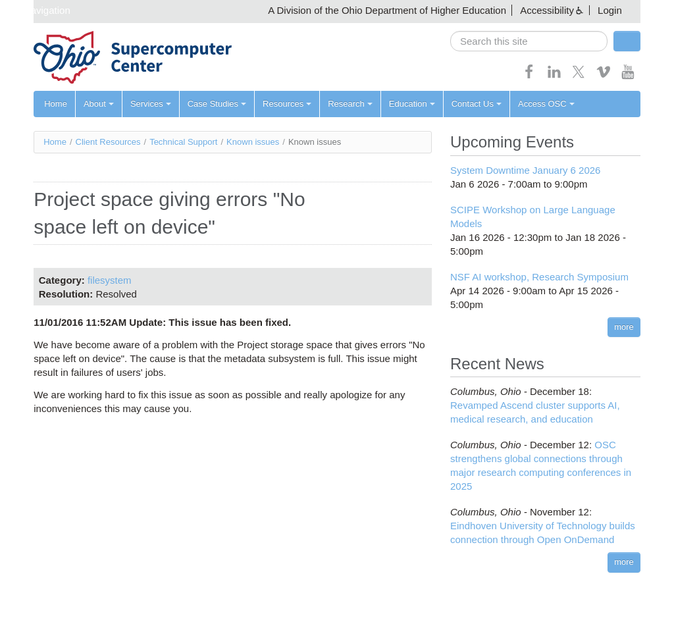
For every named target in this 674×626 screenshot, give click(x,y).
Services (150, 104)
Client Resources (108, 142)
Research (350, 104)
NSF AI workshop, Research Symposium (539, 276)
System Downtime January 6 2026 (525, 170)
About (99, 104)
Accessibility (547, 10)
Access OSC (546, 104)
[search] (529, 41)
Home (55, 104)
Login (610, 10)
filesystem (110, 280)
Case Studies (217, 104)
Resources (287, 104)
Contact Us (477, 104)
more (624, 327)
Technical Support (183, 142)
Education (412, 104)
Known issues (252, 142)
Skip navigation (36, 10)
